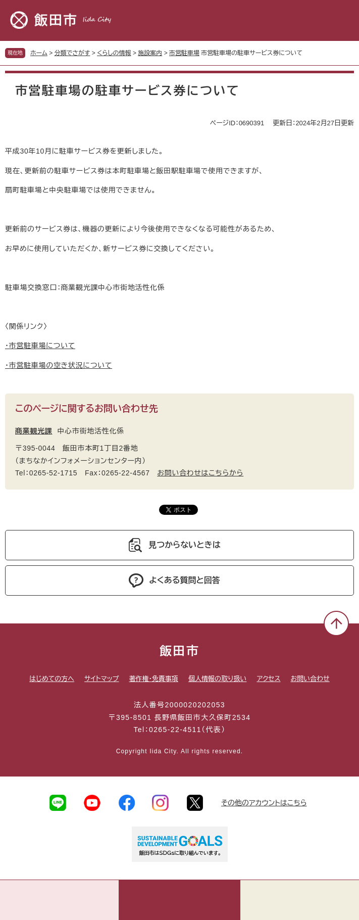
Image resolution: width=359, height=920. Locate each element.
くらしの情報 (114, 53)
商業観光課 (34, 431)
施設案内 (150, 53)
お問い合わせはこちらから (200, 473)
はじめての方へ (51, 679)
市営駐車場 (184, 53)
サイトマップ (101, 679)
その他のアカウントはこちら (264, 803)
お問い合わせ (310, 679)
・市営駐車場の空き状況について (58, 365)
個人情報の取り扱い (217, 679)
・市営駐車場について (40, 346)
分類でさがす (72, 53)
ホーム (38, 53)
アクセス (268, 679)
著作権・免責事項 (153, 679)
